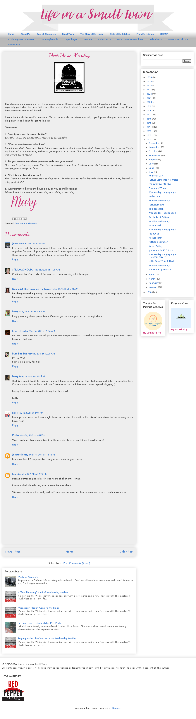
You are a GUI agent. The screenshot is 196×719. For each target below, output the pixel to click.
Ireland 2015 (104, 39)
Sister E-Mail (155, 225)
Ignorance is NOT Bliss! (160, 250)
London (88, 39)
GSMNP (164, 34)
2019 (149, 106)
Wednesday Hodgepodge (162, 192)
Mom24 (16, 474)
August (153, 159)
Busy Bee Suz (19, 354)
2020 (149, 102)
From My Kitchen (145, 34)
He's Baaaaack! (156, 208)
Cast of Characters (46, 34)
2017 (149, 114)
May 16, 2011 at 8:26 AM (32, 244)
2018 (149, 110)
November (154, 147)
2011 (149, 139)
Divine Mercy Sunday (159, 269)
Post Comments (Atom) (76, 563)
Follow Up (153, 233)
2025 (149, 81)
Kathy (15, 435)
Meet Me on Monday (25, 224)
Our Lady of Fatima (158, 217)
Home (11, 34)
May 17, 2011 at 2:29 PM (34, 474)
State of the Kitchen (120, 34)
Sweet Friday (155, 246)
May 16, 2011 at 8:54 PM (42, 455)
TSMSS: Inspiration (158, 242)
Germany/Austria (49, 39)
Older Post (126, 551)
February (154, 283)
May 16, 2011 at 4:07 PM (30, 413)
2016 (149, 118)
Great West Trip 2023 (178, 39)
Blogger (116, 708)
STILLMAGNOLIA (22, 270)
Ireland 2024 (14, 44)
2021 (149, 98)
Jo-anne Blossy (20, 455)
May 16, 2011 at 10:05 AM (41, 354)
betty (15, 376)
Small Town (68, 34)
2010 (149, 292)
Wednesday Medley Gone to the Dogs (38, 608)
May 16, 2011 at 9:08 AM (46, 270)
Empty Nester (20, 331)
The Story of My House (91, 34)
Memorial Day (155, 175)
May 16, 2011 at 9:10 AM (65, 289)
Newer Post (12, 551)
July (151, 163)
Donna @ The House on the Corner (32, 289)
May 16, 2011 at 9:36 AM (42, 331)
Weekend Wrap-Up (27, 577)
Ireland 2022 (156, 39)
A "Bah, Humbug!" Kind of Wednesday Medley (42, 592)
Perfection (154, 196)
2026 (149, 77)
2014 (149, 127)
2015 (149, 123)
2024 (149, 85)
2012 (149, 135)
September (155, 155)
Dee (14, 413)
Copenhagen (71, 39)
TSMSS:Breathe (156, 204)
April (152, 274)
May (151, 172)
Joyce (15, 244)
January (153, 287)
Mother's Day (155, 237)
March (152, 278)
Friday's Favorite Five (160, 184)
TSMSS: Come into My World (163, 179)
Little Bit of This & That (161, 261)
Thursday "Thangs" (158, 188)
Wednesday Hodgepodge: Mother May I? (162, 255)
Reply (15, 259)
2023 (149, 89)
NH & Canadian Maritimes (130, 39)
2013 (149, 131)
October (153, 151)
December (154, 143)
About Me (25, 34)
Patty (15, 312)
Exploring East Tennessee (21, 39)
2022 (149, 93)
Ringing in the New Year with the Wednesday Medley (46, 638)
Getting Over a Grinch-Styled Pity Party (39, 623)
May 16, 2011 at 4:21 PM (32, 435)
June (152, 168)
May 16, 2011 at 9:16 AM (32, 312)
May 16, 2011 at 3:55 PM (32, 376)
